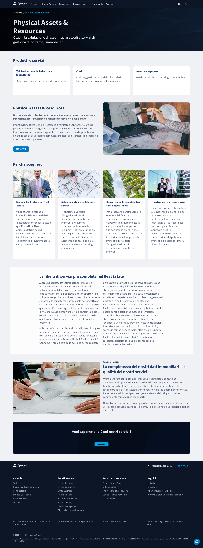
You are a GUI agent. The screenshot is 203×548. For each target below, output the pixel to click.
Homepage (17, 13)
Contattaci (21, 149)
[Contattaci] (197, 542)
